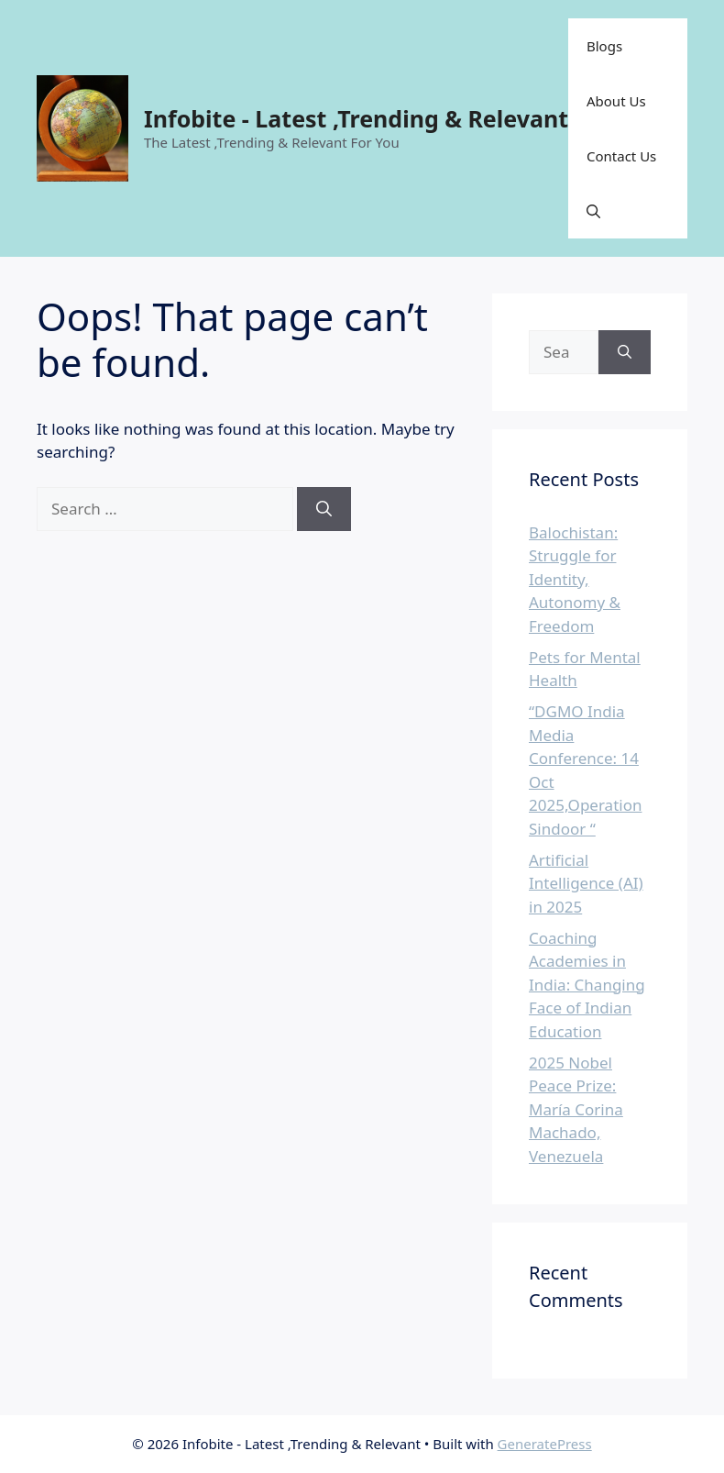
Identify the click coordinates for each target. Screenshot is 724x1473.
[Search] (324, 509)
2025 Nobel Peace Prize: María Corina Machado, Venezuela (576, 1109)
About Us (616, 101)
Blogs (604, 46)
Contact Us (621, 156)
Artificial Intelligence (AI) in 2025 (586, 883)
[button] (593, 210)
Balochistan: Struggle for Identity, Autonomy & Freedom (574, 579)
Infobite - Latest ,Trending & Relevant (356, 118)
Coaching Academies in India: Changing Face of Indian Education (587, 984)
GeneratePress (545, 1443)
